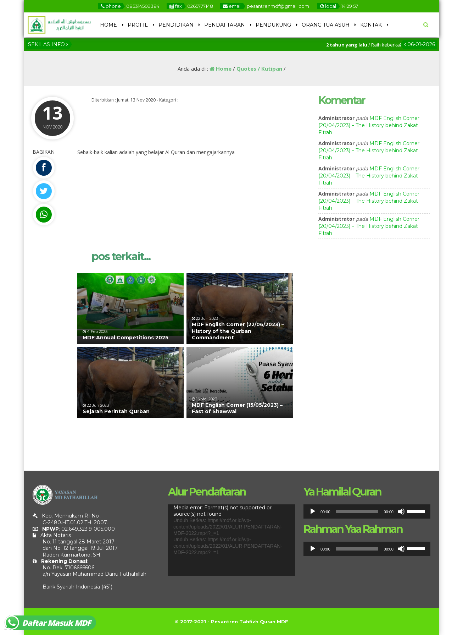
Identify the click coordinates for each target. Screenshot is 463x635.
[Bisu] (401, 511)
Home (221, 68)
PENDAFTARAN (224, 25)
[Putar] (312, 511)
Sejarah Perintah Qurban (116, 411)
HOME (108, 25)
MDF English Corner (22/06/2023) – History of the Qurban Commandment (238, 330)
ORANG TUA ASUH (326, 25)
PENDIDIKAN (176, 25)
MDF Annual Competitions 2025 (125, 337)
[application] (231, 540)
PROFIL (138, 25)
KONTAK (371, 25)
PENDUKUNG (273, 25)
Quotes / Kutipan (259, 68)
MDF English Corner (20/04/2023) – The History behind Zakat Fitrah (368, 125)
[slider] (357, 511)
